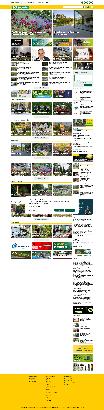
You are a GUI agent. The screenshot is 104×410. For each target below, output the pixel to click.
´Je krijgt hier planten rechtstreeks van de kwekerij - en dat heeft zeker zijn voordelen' (29, 78)
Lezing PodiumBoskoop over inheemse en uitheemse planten (86, 186)
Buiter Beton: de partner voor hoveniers (57, 77)
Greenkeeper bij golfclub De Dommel (86, 102)
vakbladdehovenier (69, 384)
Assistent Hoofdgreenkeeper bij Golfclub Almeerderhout (86, 107)
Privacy (47, 397)
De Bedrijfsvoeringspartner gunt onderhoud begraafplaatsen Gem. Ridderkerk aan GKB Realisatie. (83, 244)
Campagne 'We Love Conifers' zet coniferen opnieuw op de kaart (62, 173)
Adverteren (48, 400)
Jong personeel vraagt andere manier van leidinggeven (85, 334)
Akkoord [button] (70, 210)
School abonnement (50, 391)
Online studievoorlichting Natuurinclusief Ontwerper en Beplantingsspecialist (86, 174)
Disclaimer (48, 395)
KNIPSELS (76, 259)
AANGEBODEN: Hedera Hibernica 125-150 (82, 138)
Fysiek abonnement (50, 376)
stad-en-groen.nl (40, 407)
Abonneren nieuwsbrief (51, 387)
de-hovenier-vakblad (70, 382)
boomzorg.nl (48, 407)
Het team (48, 389)
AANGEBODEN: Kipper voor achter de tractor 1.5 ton (83, 131)
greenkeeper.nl (31, 407)
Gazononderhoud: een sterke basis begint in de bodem (59, 73)
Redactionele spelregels (51, 392)
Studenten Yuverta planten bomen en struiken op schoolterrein (62, 152)
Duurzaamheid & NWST (51, 381)
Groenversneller (49, 379)
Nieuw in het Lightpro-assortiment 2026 (58, 62)
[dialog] (52, 205)
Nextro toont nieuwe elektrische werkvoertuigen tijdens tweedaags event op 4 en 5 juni (20, 111)
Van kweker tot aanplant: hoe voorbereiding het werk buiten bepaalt (28, 83)
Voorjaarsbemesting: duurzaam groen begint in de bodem (61, 132)
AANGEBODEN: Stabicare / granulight (81, 135)
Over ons (48, 378)
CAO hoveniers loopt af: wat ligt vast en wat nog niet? (20, 213)
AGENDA (76, 163)
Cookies (47, 399)
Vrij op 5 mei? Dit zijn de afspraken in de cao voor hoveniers (83, 57)
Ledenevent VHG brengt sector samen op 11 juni (59, 82)
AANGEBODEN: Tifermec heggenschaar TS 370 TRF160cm (82, 147)
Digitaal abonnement (50, 386)
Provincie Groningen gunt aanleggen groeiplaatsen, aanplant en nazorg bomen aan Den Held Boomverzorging (82, 231)
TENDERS (76, 217)
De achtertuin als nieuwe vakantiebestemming (39, 152)
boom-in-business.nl (67, 407)
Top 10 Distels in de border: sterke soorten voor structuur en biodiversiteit (30, 33)
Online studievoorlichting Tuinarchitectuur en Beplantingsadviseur (85, 179)
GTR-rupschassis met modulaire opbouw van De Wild (61, 111)
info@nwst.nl (68, 376)
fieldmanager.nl (23, 407)
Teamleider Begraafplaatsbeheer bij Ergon (85, 97)
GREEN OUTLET (78, 128)
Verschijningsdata (50, 402)
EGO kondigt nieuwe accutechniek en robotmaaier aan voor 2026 (41, 111)
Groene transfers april (85, 328)
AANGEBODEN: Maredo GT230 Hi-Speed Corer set (82, 142)
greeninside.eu (76, 407)
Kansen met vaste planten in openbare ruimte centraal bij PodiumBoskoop (86, 167)
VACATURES (77, 89)
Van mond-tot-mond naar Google (24, 67)
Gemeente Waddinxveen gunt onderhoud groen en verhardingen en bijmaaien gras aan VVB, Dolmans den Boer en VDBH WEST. (83, 225)
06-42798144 (68, 380)
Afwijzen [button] (59, 210)
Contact (47, 384)
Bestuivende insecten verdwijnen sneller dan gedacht (41, 132)
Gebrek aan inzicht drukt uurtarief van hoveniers (85, 324)
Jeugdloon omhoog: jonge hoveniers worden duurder (39, 234)
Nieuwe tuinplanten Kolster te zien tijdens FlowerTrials (61, 57)
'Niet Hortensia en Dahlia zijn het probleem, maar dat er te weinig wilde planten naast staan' (28, 73)
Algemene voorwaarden (51, 394)
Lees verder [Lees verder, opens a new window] (38, 206)
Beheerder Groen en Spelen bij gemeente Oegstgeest (86, 92)
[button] (32, 210)
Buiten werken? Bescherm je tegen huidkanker (19, 57)
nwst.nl (82, 407)
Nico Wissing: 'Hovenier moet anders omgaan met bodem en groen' (86, 340)
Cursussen (48, 383)
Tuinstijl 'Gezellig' (21, 62)
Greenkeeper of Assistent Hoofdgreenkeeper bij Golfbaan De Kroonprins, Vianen (86, 113)
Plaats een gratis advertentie (80, 151)
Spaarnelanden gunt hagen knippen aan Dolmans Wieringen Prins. (82, 220)
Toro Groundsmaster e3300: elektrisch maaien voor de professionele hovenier (60, 68)
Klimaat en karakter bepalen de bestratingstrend (66, 33)
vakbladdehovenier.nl (56, 407)
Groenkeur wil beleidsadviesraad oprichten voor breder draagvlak (62, 213)
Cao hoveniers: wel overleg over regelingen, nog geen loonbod (40, 213)
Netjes (34, 58)
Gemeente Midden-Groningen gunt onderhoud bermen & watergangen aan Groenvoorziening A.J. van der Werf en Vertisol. (82, 237)
